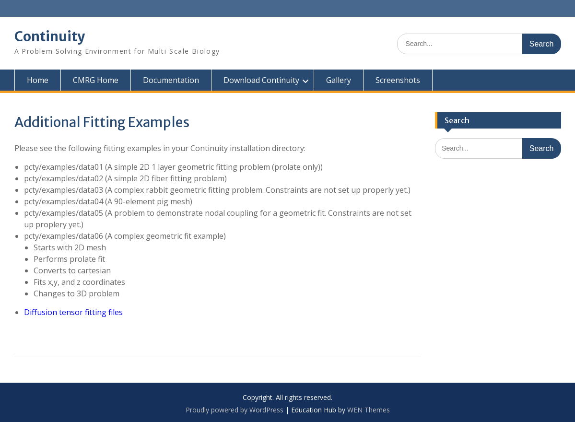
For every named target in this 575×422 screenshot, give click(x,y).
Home (37, 80)
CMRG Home (95, 80)
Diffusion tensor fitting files (73, 312)
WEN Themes (368, 409)
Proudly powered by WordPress (234, 409)
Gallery (338, 80)
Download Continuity (261, 80)
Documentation (171, 80)
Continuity (49, 36)
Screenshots (398, 80)
